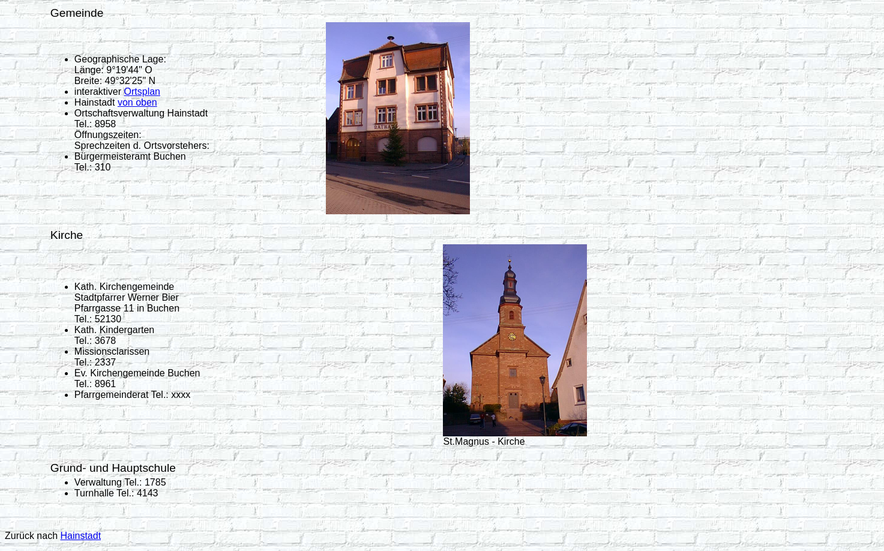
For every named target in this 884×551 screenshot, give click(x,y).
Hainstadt (80, 536)
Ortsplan (142, 91)
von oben (137, 102)
